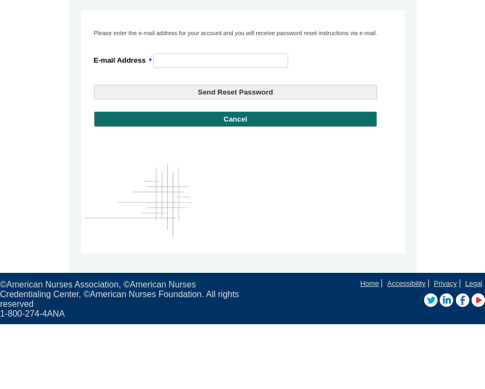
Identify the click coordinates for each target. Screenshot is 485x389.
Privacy (445, 283)
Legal (473, 283)
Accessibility (406, 283)
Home (369, 283)
